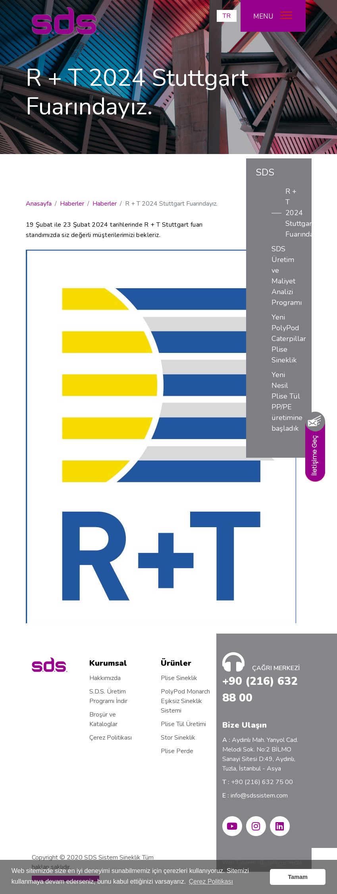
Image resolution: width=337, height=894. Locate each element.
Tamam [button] (298, 877)
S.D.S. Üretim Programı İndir (108, 696)
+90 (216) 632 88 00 (260, 689)
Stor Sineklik (178, 737)
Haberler (72, 203)
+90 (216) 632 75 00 (257, 782)
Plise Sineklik (179, 678)
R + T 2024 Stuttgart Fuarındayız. (293, 213)
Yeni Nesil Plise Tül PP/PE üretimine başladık (287, 401)
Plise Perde (177, 751)
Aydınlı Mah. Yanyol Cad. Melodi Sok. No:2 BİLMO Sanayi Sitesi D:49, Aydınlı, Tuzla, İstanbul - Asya (260, 754)
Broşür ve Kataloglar (103, 719)
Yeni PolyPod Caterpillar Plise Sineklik (287, 338)
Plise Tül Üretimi (183, 724)
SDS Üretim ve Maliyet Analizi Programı (287, 275)
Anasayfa (39, 203)
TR (227, 16)
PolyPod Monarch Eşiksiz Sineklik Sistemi (185, 701)
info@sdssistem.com (255, 795)
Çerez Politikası (110, 737)
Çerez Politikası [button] (211, 881)
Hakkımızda (105, 678)
